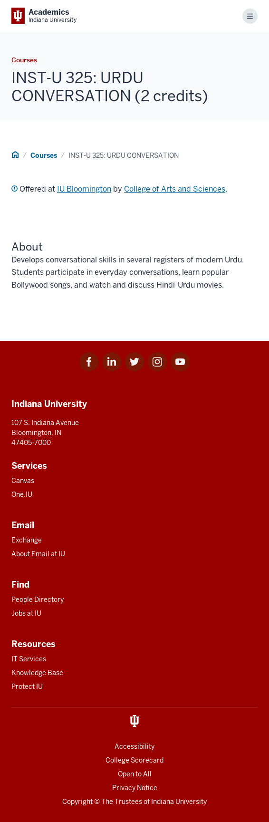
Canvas (22, 480)
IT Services (28, 659)
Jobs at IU (26, 613)
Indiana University (179, 801)
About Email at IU (38, 554)
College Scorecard (134, 760)
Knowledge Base (37, 672)
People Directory (37, 599)
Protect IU (27, 686)
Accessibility (134, 746)
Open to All (135, 774)
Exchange (26, 540)
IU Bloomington (84, 189)
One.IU (21, 494)
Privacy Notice (134, 787)
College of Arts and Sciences (174, 189)
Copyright (77, 801)
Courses (43, 155)
